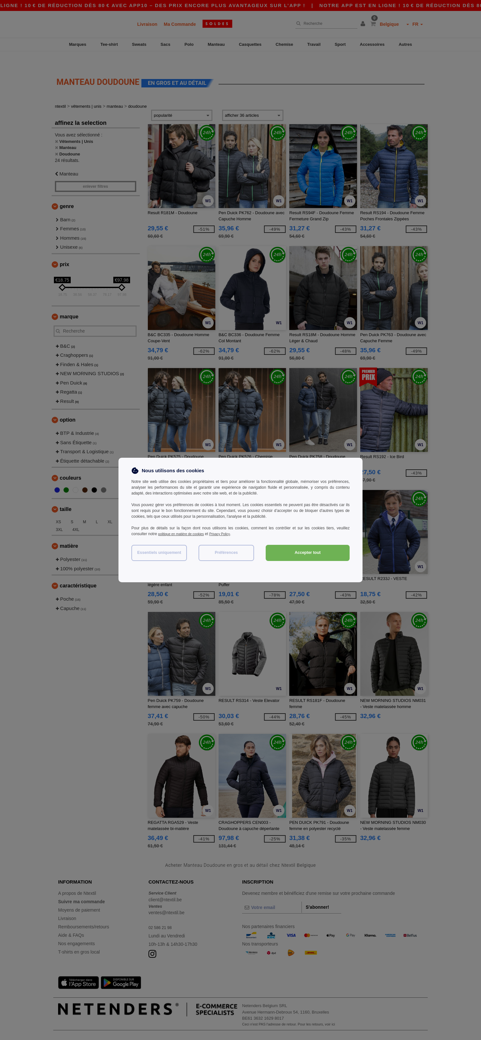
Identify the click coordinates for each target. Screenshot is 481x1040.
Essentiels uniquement (159, 552)
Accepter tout (308, 552)
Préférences (226, 552)
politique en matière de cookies (184, 534)
